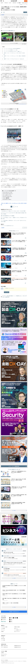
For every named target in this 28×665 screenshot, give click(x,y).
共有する (26, 12)
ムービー (10, 2)
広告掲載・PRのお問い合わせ (13, 611)
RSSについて (16, 628)
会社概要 (2, 652)
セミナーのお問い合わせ (4, 647)
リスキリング (14, 2)
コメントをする (7, 292)
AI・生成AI (19, 2)
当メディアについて (17, 631)
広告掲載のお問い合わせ (17, 647)
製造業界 (3, 14)
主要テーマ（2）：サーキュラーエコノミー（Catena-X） (14, 58)
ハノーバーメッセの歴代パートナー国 (10, 50)
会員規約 (2, 631)
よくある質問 (3, 628)
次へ (16, 206)
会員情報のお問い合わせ (17, 645)
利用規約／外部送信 (17, 626)
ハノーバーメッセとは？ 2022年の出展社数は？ (12, 48)
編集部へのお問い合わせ (4, 645)
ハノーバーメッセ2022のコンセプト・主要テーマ (12, 51)
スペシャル (6, 2)
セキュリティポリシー (4, 654)
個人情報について (3, 655)
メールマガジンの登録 (4, 626)
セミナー (2, 2)
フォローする (25, 14)
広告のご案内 (3, 638)
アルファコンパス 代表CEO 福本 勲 (8, 30)
